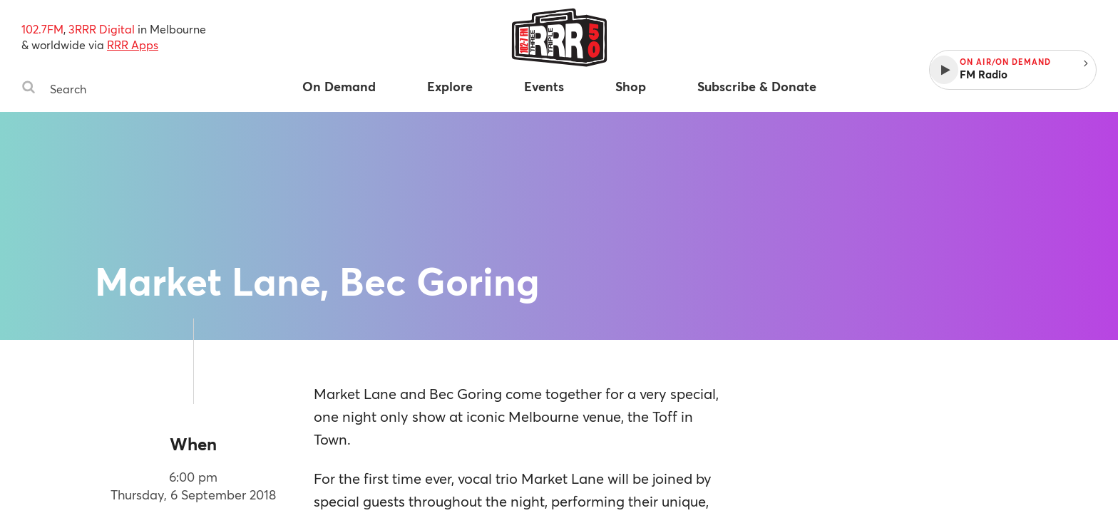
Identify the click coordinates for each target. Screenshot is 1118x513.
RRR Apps (132, 44)
